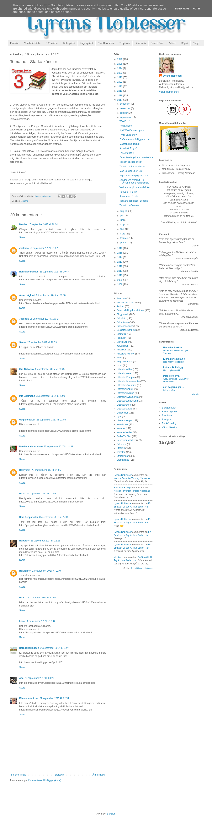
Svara (22, 237)
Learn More (182, 8)
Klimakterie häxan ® (174, 359)
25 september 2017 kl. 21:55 (46, 470)
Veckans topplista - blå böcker (134, 187)
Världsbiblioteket (32, 43)
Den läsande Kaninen (31, 446)
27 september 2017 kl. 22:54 (54, 698)
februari (124, 238)
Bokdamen (25, 570)
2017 (120, 100)
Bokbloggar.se (169, 411)
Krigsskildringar (124, 361)
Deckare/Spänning (126, 330)
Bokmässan (123, 322)
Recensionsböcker (126, 440)
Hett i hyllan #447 (171, 370)
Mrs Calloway (26, 369)
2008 (120, 284)
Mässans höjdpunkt (129, 144)
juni (122, 220)
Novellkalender (124, 432)
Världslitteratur (169, 427)
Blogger (111, 813)
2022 (120, 77)
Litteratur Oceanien (126, 385)
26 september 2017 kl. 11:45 (41, 597)
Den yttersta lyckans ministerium (136, 157)
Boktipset (167, 419)
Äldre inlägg (99, 774)
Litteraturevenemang (127, 400)
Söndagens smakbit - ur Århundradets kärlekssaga (134, 181)
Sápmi (184, 43)
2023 (120, 73)
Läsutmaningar (124, 420)
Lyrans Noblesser (123, 475)
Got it (196, 8)
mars (123, 233)
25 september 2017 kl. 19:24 (43, 224)
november (125, 108)
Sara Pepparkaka (28, 517)
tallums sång (169, 390)
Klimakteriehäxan (28, 698)
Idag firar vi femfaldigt (173, 362)
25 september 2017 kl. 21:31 (58, 446)
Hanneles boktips (28, 271)
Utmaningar (123, 456)
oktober (124, 113)
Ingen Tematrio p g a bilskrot (134, 175)
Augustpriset (86, 43)
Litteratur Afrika (124, 369)
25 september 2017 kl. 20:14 (44, 318)
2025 (120, 64)
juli (122, 215)
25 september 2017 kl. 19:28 (44, 248)
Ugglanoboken (27, 419)
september (126, 117)
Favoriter (14, 43)
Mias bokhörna (171, 376)
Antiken (172, 43)
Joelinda (24, 248)
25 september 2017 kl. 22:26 (45, 540)
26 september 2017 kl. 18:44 (54, 648)
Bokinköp (121, 318)
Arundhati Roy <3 (128, 148)
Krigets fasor (125, 125)
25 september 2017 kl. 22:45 (46, 570)
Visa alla (195, 394)
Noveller (121, 428)
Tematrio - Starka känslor (132, 166)
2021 (120, 81)
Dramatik (121, 334)
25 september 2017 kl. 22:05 (41, 493)
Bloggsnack (123, 314)
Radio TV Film (124, 436)
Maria (22, 493)
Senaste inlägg (18, 774)
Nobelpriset (69, 43)
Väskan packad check (130, 162)
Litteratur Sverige (125, 393)
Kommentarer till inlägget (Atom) (44, 780)
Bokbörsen (167, 415)
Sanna (22, 342)
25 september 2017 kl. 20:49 (50, 396)
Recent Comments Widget (142, 568)
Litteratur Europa (125, 377)
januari (124, 242)
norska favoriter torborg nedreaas (132, 478)
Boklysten (24, 470)
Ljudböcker (122, 412)
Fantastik (121, 338)
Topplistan (124, 43)
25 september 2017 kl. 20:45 (50, 369)
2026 (120, 59)
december (125, 103)
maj (122, 224)
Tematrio (24, 201)
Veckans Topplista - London (133, 201)
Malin (22, 597)
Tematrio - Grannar (129, 205)
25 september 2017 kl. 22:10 (53, 517)
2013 (120, 262)
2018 (120, 95)
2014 (120, 257)
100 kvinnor (52, 43)
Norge (196, 43)
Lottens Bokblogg (173, 367)
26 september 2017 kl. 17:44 (40, 621)
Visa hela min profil (169, 92)
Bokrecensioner (125, 326)
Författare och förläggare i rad (134, 139)
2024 (120, 68)
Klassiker (121, 349)
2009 (120, 280)
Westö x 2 (124, 121)
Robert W (24, 540)
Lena (22, 621)
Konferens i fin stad (129, 196)
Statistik (121, 448)
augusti (124, 211)
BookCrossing (169, 423)
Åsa (21, 678)
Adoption (121, 298)
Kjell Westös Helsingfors (131, 130)
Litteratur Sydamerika (128, 397)
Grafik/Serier (123, 342)
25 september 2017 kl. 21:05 (51, 419)
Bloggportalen (169, 407)
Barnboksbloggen (29, 648)
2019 (120, 91)
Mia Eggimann (27, 396)
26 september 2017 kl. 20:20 (39, 678)
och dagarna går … (173, 387)
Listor (119, 365)
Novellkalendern (106, 43)
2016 (120, 248)
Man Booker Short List (130, 171)
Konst (120, 357)
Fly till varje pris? (128, 135)
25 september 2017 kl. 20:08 (51, 295)
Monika (23, 224)
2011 (120, 271)
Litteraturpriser (124, 404)
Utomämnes (123, 459)
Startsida (59, 774)
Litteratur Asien (124, 373)
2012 (120, 266)
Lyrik (119, 416)
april (122, 229)
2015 (120, 252)
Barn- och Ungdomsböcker (130, 310)
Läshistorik (140, 43)
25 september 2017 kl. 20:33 (42, 342)
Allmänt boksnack (126, 302)
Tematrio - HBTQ (128, 191)
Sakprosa (121, 444)
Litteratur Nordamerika (128, 381)
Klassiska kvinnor (126, 353)
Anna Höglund (27, 295)
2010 (120, 275)
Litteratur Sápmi (125, 389)
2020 (120, 86)
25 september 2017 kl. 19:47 (54, 271)
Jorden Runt (157, 43)
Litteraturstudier (125, 408)
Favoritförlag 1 (126, 153)
